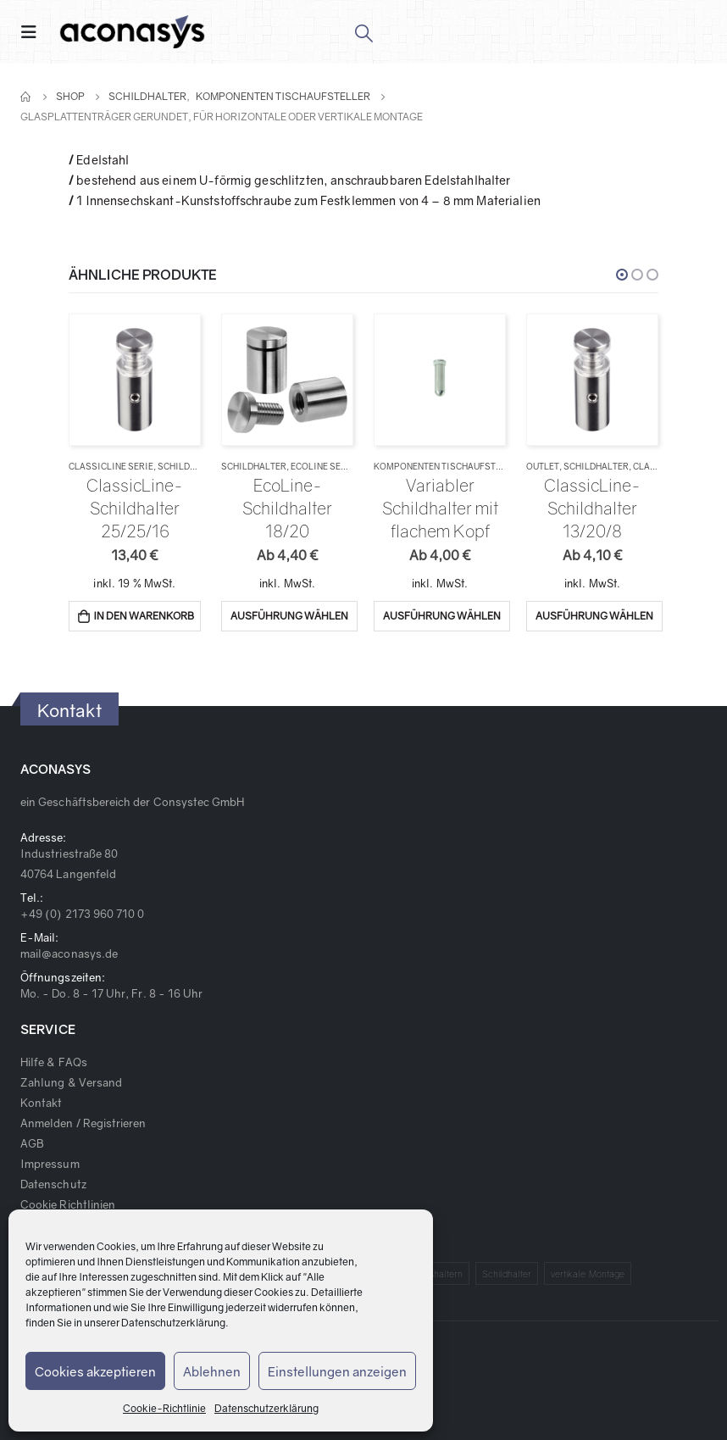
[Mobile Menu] (33, 32)
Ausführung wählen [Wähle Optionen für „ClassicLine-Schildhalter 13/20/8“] (594, 615)
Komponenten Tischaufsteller (448, 466)
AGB (32, 1143)
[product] (134, 379)
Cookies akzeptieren (95, 1371)
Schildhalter (190, 466)
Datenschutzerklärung (173, 1322)
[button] (622, 274)
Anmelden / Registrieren (83, 1123)
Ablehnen (212, 1371)
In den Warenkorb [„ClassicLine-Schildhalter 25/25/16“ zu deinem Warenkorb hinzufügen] (143, 615)
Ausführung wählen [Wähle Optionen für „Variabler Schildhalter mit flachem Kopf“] (442, 615)
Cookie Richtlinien (67, 1204)
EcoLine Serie (323, 466)
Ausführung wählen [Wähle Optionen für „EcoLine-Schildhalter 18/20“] (289, 615)
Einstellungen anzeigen (337, 1371)
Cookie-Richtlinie (164, 1408)
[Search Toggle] (363, 32)
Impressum (50, 1163)
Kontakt (41, 1102)
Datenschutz (53, 1184)
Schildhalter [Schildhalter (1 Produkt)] (507, 1273)
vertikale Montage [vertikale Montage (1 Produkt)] (587, 1273)
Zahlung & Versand (71, 1082)
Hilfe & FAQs (53, 1062)
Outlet (542, 466)
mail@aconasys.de (69, 953)
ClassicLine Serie (111, 466)
